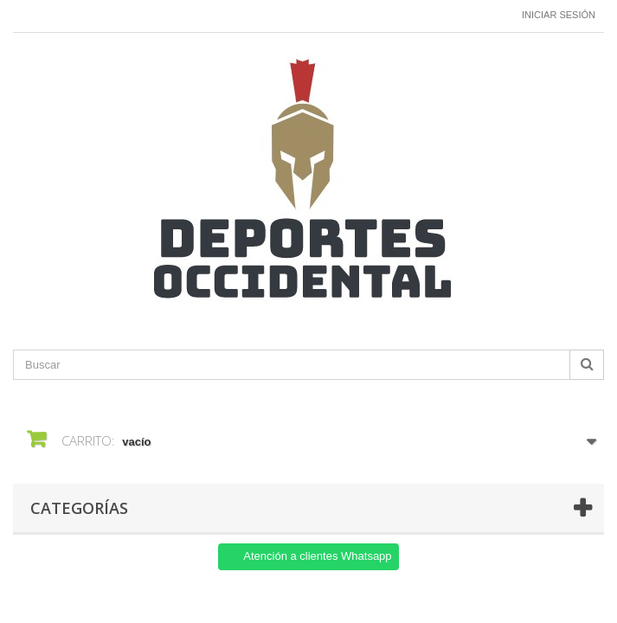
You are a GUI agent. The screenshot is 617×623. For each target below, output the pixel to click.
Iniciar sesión (558, 15)
